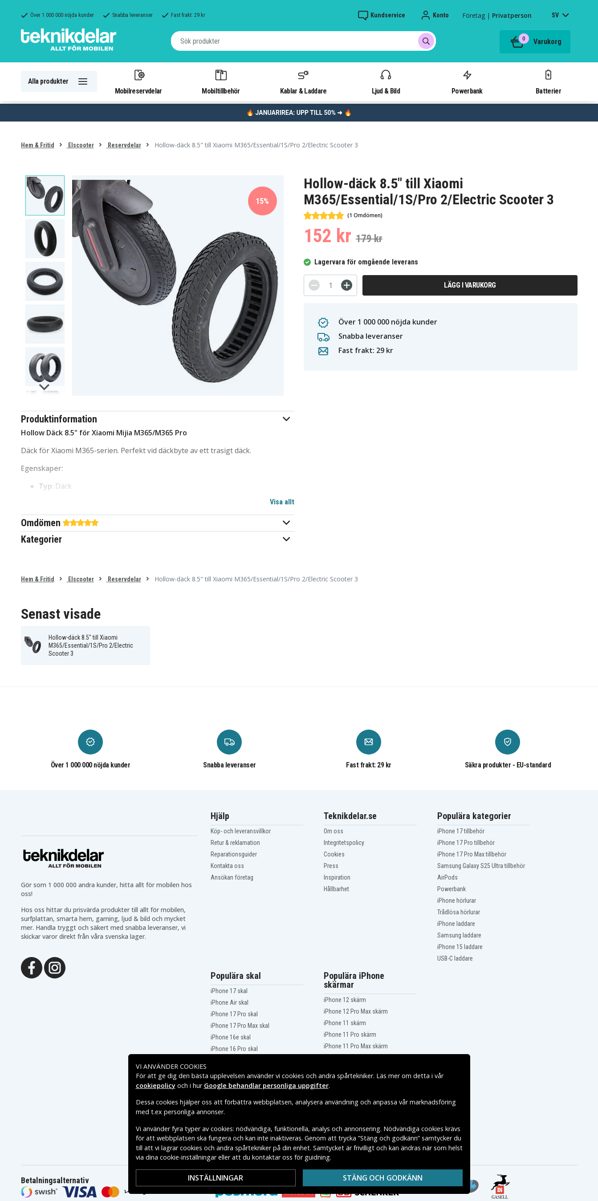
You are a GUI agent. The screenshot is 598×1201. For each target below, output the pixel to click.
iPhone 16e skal (231, 1037)
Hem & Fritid (37, 145)
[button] (158, 419)
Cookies (334, 854)
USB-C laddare (455, 958)
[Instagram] (54, 967)
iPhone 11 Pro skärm (350, 1034)
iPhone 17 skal (229, 990)
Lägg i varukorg (470, 285)
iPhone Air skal (229, 1002)
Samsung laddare (459, 935)
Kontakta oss (227, 865)
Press (331, 865)
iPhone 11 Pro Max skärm (356, 1046)
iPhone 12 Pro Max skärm (356, 1011)
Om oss (333, 831)
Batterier (548, 81)
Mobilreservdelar (138, 81)
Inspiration (337, 877)
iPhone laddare (456, 923)
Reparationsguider (234, 854)
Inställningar (215, 1178)
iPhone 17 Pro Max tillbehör (471, 854)
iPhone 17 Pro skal (234, 1014)
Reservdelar (123, 145)
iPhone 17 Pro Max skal (240, 1025)
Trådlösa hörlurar (458, 912)
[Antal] (330, 285)
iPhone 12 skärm (345, 999)
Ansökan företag (232, 877)
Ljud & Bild (386, 81)
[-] (314, 285)
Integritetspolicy (344, 842)
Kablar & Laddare (303, 81)
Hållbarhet (336, 889)
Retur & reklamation (235, 842)
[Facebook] (31, 967)
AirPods (447, 877)
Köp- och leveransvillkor (241, 831)
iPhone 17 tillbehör (460, 831)
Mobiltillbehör (221, 81)
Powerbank (467, 81)
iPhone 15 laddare (460, 946)
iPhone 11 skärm (345, 1023)
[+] (346, 285)
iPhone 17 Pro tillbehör (466, 842)
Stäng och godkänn (383, 1178)
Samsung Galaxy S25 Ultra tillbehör (481, 865)
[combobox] (303, 41)
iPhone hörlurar (456, 900)
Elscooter (80, 145)
